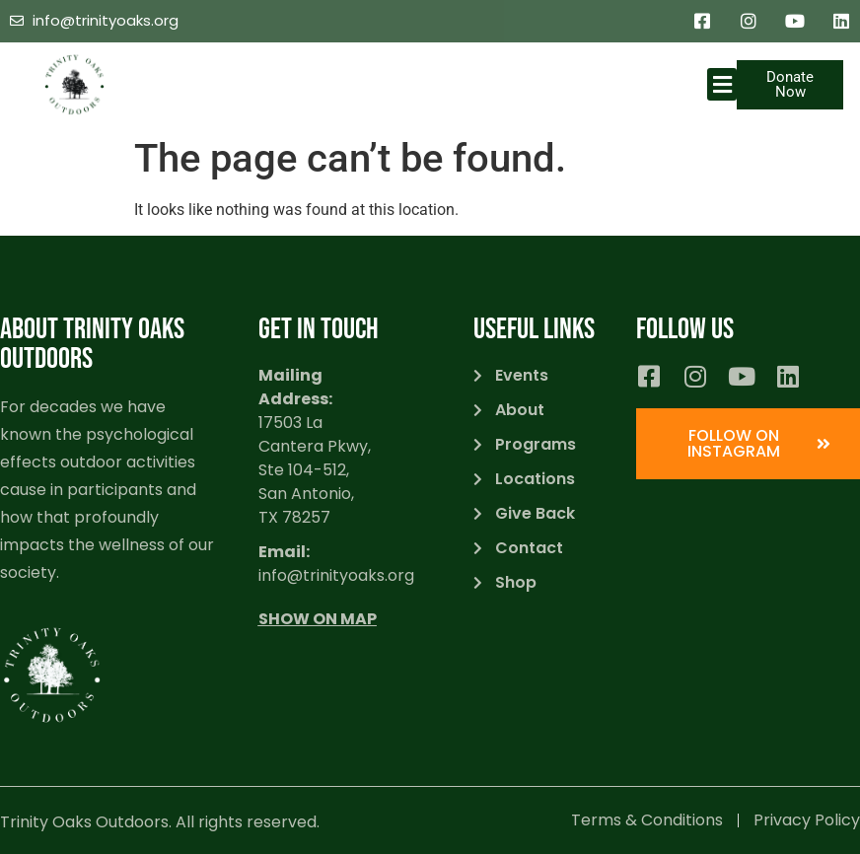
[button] (722, 84)
